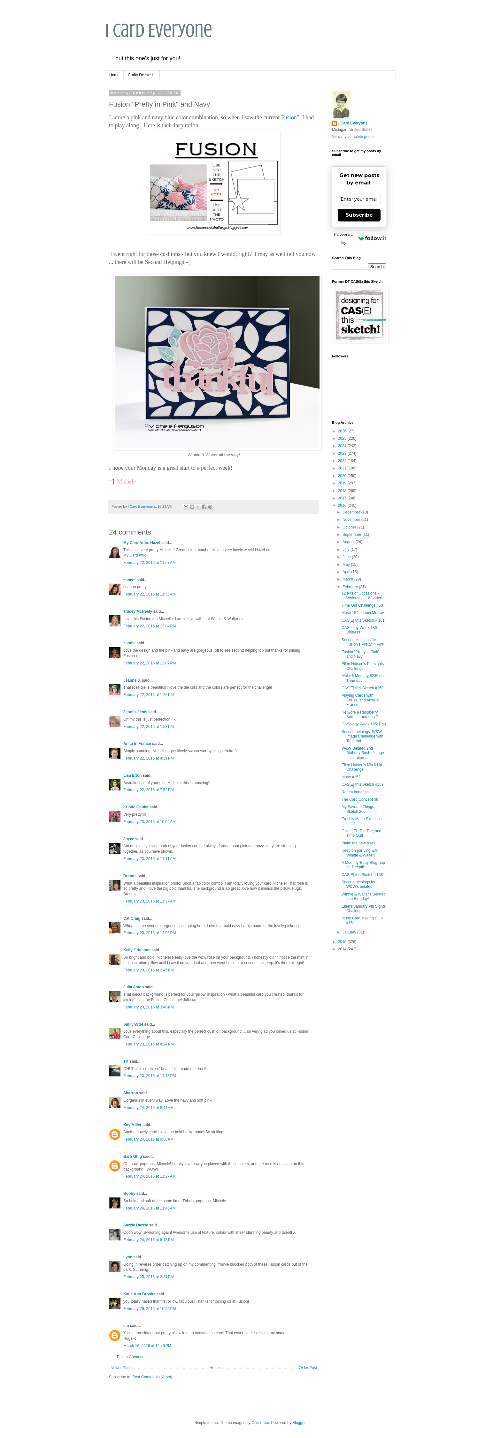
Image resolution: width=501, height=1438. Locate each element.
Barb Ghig (132, 1156)
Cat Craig (131, 918)
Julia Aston (133, 987)
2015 (343, 942)
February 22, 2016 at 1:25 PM (148, 695)
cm (126, 1325)
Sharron (130, 1093)
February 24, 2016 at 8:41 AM (148, 1107)
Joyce (128, 839)
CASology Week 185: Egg (364, 724)
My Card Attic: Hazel (141, 543)
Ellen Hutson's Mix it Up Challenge (362, 767)
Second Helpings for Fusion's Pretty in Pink (363, 642)
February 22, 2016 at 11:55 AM (149, 594)
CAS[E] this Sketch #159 (362, 784)
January (350, 932)
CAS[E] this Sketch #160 (362, 688)
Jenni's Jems (135, 712)
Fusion (289, 117)
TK (125, 1061)
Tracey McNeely (137, 611)
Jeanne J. (132, 680)
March (348, 579)
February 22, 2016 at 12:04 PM (149, 626)
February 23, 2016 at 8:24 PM (148, 1044)
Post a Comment (131, 1357)
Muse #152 (351, 777)
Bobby (129, 1193)
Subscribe (359, 215)
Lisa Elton (132, 775)
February (351, 587)
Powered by (360, 238)
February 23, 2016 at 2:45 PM (148, 970)
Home (114, 75)
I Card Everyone (158, 30)
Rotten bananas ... (357, 792)
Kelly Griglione (136, 950)
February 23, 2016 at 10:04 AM (149, 822)
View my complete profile (353, 136)
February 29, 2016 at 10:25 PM (149, 1309)
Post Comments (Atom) (152, 1377)
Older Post (308, 1368)
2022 (343, 461)
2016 (343, 505)
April (347, 572)
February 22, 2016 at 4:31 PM (148, 758)
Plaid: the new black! (359, 843)
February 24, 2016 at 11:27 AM (149, 1176)
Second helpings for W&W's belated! (358, 884)
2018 (343, 491)
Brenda (129, 876)
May (347, 564)
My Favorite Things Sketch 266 (358, 809)
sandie (129, 643)
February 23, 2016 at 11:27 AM (149, 901)
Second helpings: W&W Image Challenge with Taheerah (362, 736)
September (352, 534)
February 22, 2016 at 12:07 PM (149, 663)
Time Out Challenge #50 (362, 605)
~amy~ (129, 580)
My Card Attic (134, 555)
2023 (343, 453)
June (347, 557)
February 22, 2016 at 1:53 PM (148, 726)
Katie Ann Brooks (139, 1294)
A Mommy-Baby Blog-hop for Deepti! (363, 864)
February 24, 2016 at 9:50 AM (148, 1139)
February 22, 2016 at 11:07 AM (149, 562)
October (350, 527)
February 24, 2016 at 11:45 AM (149, 1208)
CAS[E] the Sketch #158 (362, 875)
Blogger (298, 1422)
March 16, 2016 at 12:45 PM (147, 1346)
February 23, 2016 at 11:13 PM (149, 1076)
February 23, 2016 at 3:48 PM (148, 1007)
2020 (343, 476)
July (347, 549)
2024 (343, 446)
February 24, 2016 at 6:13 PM (148, 1240)
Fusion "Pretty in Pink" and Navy (361, 654)
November (352, 519)
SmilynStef (133, 1024)
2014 (343, 949)
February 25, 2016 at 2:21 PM (148, 1277)
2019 (343, 483)
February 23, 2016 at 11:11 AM (149, 859)
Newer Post (120, 1368)
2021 (343, 468)
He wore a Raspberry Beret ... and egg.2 (360, 714)
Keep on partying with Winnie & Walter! (360, 852)
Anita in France (137, 743)
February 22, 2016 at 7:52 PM (148, 790)
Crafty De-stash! (142, 75)
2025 (343, 438)
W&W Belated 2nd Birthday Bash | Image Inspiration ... (363, 753)
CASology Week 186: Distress (360, 629)
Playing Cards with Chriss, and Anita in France (360, 700)
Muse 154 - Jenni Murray (363, 612)
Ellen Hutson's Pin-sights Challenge (363, 666)
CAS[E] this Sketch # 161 (363, 620)
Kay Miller (132, 1125)
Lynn (127, 1257)
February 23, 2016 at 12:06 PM (149, 933)
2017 (343, 498)
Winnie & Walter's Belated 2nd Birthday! (364, 896)
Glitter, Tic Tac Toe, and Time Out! (361, 833)
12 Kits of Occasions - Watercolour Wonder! (362, 595)
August (349, 542)
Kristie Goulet (136, 807)
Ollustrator (260, 1422)
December (352, 512)
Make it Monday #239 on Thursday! (362, 678)
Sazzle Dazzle (135, 1225)
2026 (343, 431)
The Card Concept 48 (360, 799)
